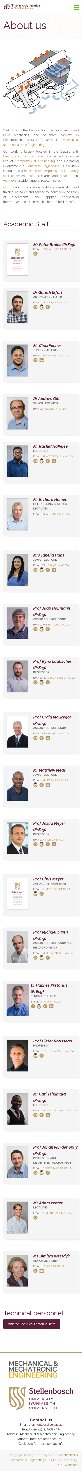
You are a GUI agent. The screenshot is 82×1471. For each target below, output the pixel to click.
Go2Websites (67, 1465)
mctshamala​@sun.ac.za (59, 1110)
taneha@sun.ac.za (55, 565)
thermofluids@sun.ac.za (46, 1424)
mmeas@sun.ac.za (55, 780)
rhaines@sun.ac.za (56, 514)
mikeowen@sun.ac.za (57, 953)
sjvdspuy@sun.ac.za (56, 1168)
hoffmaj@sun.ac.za (56, 624)
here (29, 1443)
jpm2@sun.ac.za (53, 839)
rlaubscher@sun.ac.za (59, 677)
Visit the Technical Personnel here (32, 1324)
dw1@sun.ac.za (53, 1266)
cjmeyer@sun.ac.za (56, 889)
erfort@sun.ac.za (55, 302)
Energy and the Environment (24, 156)
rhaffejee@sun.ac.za (57, 456)
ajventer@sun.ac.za (57, 1213)
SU (49, 1460)
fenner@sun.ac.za (55, 355)
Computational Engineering (35, 161)
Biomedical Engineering (43, 166)
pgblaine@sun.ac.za (56, 249)
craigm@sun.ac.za (55, 733)
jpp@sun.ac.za (50, 1001)
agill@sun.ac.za (54, 408)
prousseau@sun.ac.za (58, 1051)
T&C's (56, 1460)
